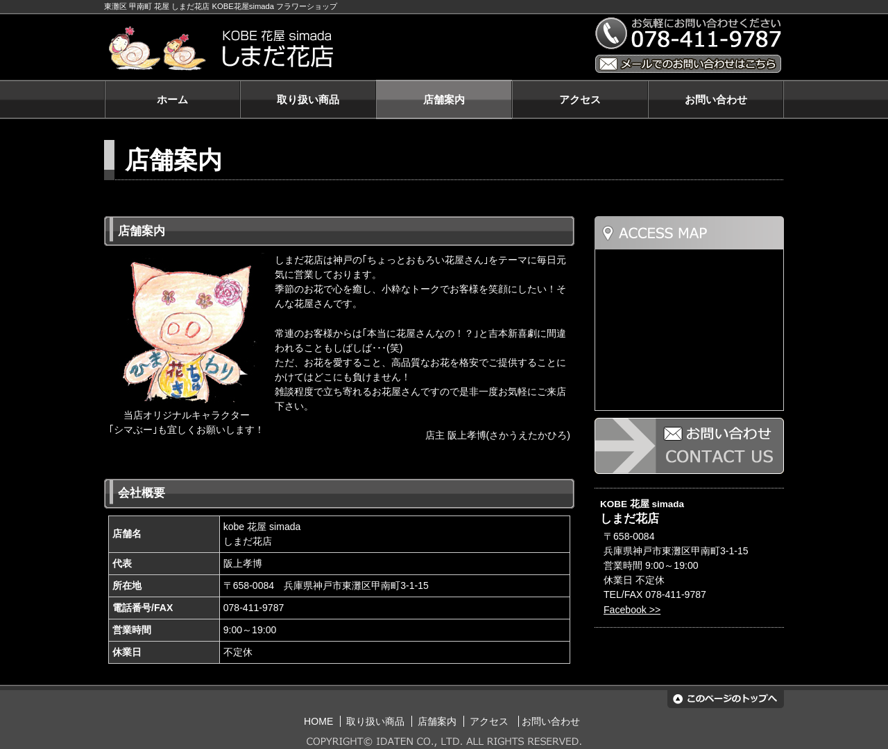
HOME (318, 721)
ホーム (172, 99)
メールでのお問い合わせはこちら (688, 64)
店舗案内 (444, 99)
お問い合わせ (716, 99)
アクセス (580, 99)
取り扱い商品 (308, 99)
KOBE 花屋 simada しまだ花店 (341, 49)
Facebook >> (632, 609)
